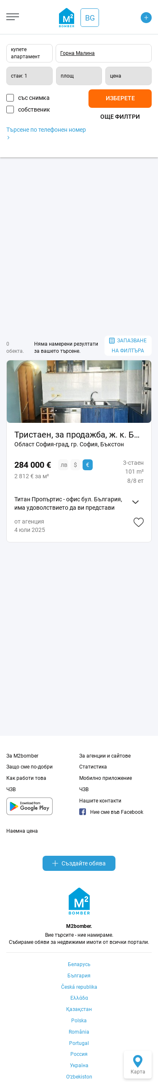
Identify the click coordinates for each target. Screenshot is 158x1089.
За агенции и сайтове (105, 756)
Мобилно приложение (105, 778)
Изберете (120, 98)
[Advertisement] (79, 246)
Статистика (93, 767)
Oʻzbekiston (79, 1077)
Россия (79, 1054)
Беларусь (79, 964)
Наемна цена (22, 831)
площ (67, 76)
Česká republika (79, 987)
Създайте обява (79, 863)
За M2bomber (22, 756)
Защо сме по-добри (29, 767)
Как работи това (26, 778)
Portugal (79, 1043)
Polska (79, 1021)
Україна (79, 1065)
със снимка (34, 97)
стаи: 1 (19, 76)
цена (115, 76)
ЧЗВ (11, 789)
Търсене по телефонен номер (46, 132)
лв (64, 464)
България (79, 976)
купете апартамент (25, 53)
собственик (34, 109)
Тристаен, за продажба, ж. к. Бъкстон (79, 434)
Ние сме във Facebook (111, 812)
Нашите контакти (100, 801)
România (79, 1032)
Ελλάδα (79, 998)
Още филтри (120, 116)
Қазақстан (79, 1009)
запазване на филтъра (128, 346)
